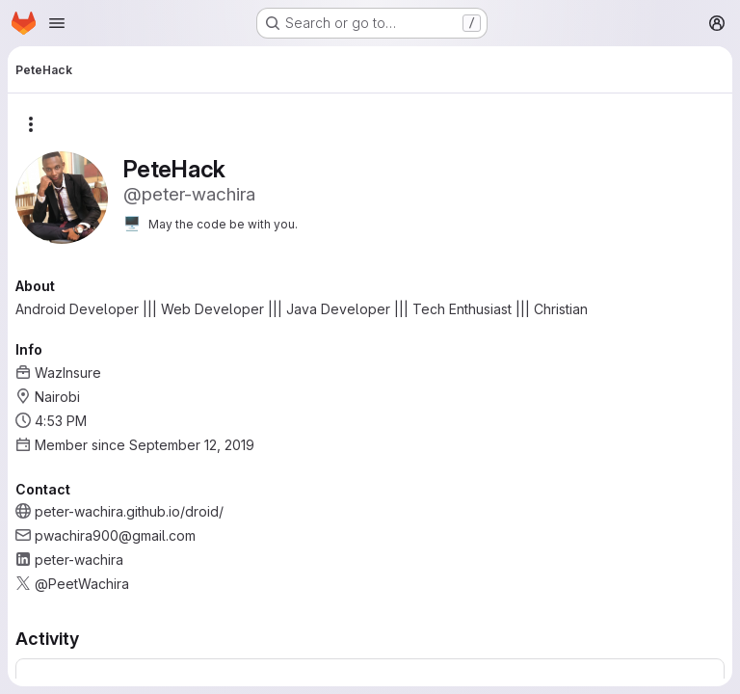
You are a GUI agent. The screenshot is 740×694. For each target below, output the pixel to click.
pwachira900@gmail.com (115, 535)
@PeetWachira (82, 583)
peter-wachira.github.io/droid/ (129, 511)
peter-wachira (79, 559)
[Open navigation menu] (56, 23)
